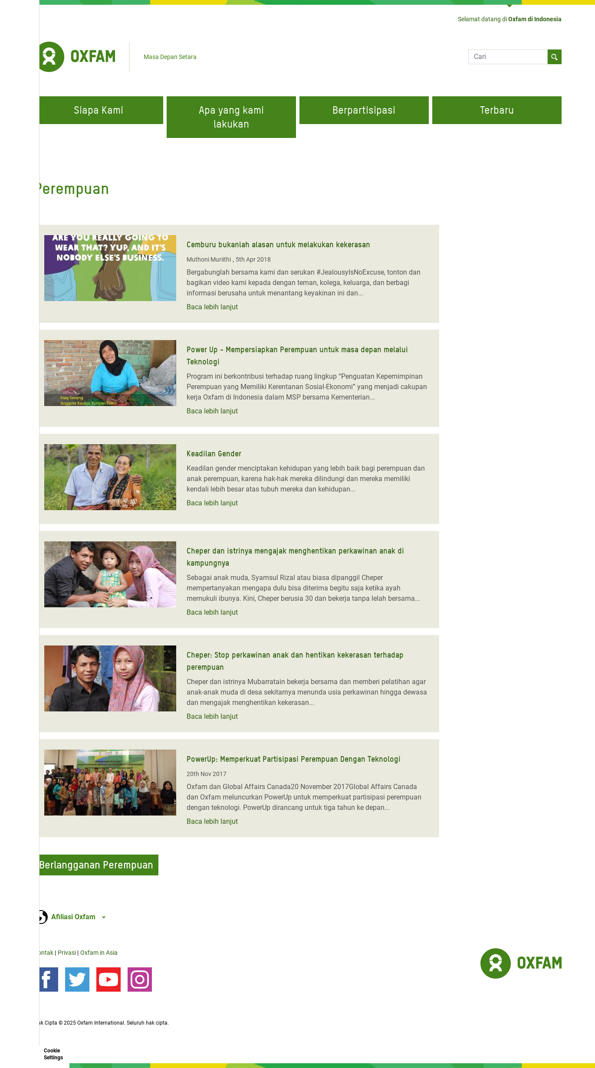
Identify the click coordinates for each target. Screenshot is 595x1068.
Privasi (67, 952)
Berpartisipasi (363, 110)
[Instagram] (140, 979)
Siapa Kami (98, 110)
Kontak (43, 952)
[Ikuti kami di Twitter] (77, 979)
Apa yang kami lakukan (231, 117)
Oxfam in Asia (99, 952)
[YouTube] (108, 979)
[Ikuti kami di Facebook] (46, 979)
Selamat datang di (510, 19)
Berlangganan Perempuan (96, 864)
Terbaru (497, 110)
